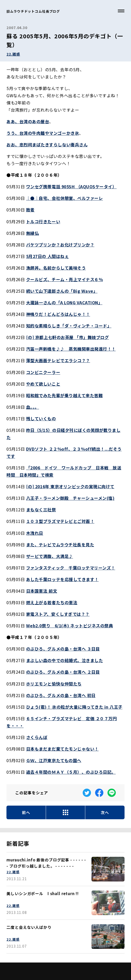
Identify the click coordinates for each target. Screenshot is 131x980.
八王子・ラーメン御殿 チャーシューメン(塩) (70, 498)
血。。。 (32, 407)
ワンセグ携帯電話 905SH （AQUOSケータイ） (71, 186)
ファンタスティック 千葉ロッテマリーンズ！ (70, 568)
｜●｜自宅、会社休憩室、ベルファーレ (64, 198)
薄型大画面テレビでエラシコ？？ (58, 360)
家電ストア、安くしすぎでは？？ (58, 614)
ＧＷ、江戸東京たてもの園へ (53, 760)
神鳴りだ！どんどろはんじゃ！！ (58, 314)
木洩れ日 (34, 533)
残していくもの (41, 418)
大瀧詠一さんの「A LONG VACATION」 (64, 302)
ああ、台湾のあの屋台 (27, 121)
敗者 (30, 210)
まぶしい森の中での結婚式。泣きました (64, 660)
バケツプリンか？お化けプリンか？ (60, 245)
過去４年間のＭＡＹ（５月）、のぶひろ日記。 (71, 772)
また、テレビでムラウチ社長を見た (60, 544)
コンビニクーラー (43, 372)
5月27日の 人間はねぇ (47, 256)
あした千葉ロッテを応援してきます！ (62, 579)
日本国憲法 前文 (41, 591)
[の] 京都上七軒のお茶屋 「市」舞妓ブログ (67, 337)
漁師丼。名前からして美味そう (56, 268)
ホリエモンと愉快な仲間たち (54, 684)
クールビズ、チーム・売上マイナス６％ (64, 279)
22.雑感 (13, 54)
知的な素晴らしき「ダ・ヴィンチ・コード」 (68, 326)
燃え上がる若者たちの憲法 (51, 602)
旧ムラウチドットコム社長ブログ (33, 11)
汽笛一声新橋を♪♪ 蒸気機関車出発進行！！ (71, 349)
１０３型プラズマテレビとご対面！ (60, 521)
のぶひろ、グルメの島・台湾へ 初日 (61, 695)
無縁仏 (32, 233)
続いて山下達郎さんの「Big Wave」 (61, 291)
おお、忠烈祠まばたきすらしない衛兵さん (47, 144)
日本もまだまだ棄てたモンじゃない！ (62, 749)
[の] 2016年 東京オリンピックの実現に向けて (70, 486)
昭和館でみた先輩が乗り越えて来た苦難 (64, 395)
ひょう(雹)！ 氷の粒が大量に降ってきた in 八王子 (74, 707)
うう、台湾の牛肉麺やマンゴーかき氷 (42, 133)
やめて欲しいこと (43, 384)
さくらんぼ (37, 737)
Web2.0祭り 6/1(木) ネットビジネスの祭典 (69, 625)
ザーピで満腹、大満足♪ (49, 556)
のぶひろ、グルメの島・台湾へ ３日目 (63, 649)
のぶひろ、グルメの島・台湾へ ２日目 (63, 672)
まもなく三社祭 (41, 509)
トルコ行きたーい (43, 221)
